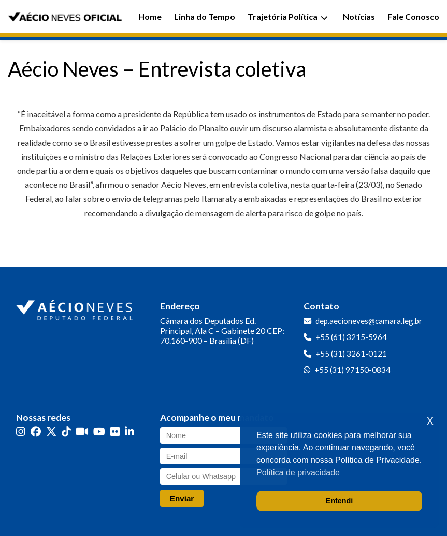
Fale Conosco (413, 16)
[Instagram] (20, 431)
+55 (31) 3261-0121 (351, 353)
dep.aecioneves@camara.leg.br (368, 321)
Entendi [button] (339, 501)
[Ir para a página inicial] (75, 308)
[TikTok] (66, 431)
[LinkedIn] (129, 431)
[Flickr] (115, 431)
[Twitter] (51, 431)
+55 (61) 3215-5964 (351, 337)
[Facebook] (36, 431)
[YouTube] (99, 431)
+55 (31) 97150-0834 (352, 369)
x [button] (430, 420)
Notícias (359, 16)
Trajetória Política (288, 16)
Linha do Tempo (204, 16)
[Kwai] (82, 431)
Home (150, 16)
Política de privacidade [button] (298, 472)
